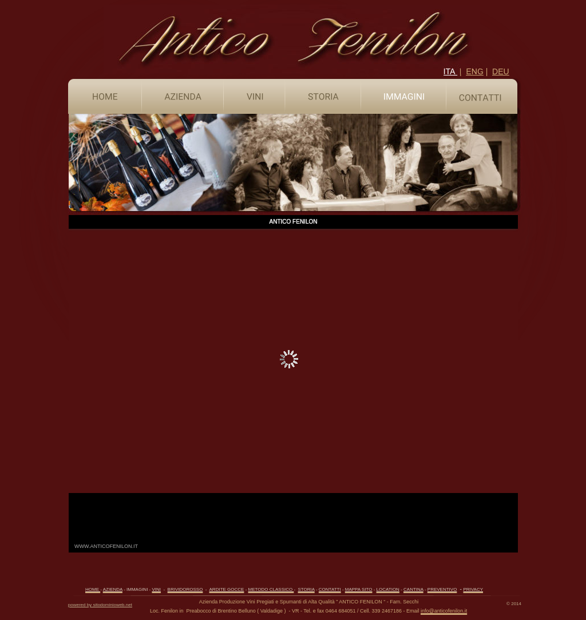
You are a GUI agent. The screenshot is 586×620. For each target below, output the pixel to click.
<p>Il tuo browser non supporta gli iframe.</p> (293, 384)
